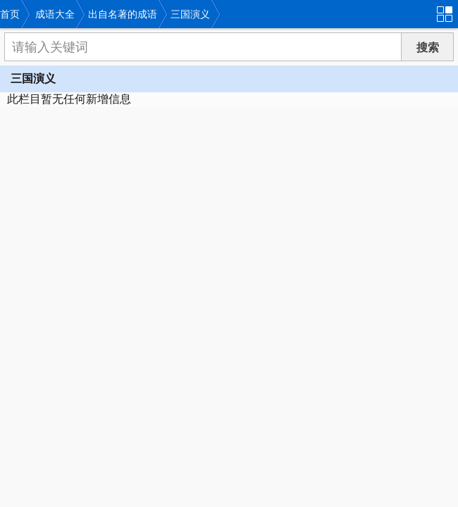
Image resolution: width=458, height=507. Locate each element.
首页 (10, 14)
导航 (447, 12)
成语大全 (55, 14)
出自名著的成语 (122, 14)
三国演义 (190, 14)
